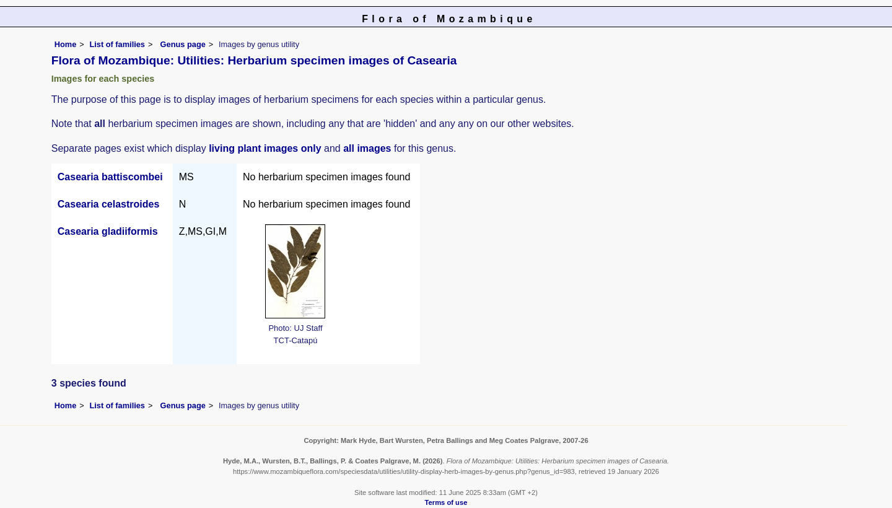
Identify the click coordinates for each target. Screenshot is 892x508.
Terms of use (446, 502)
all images (367, 148)
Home (66, 44)
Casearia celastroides (109, 204)
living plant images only (265, 148)
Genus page (183, 44)
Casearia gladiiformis (108, 231)
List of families (117, 44)
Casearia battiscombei (110, 177)
